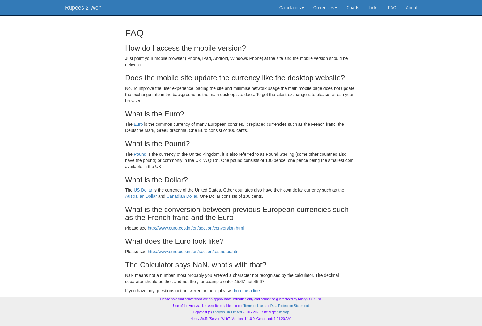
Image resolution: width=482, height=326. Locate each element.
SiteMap (283, 312)
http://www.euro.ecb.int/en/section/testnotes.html (194, 251)
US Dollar (143, 190)
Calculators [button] (291, 7)
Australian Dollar (141, 196)
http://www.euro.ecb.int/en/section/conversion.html (196, 228)
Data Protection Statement (289, 305)
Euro (138, 124)
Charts (352, 7)
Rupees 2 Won (83, 8)
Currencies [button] (325, 7)
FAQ (392, 7)
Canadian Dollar (182, 196)
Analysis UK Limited (227, 312)
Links (374, 7)
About (411, 7)
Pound (140, 154)
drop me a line (246, 290)
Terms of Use (253, 305)
